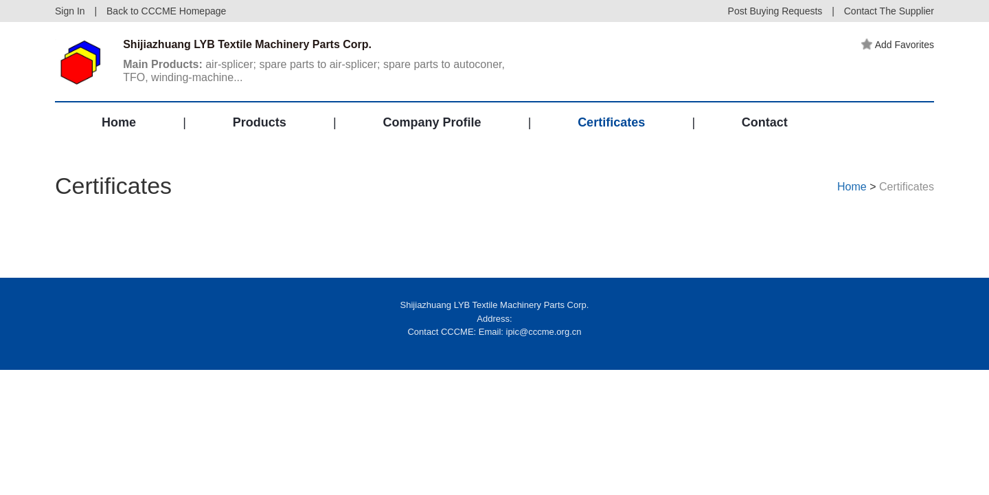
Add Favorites (897, 44)
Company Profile (432, 122)
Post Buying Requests (775, 11)
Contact (765, 122)
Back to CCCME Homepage (166, 11)
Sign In (70, 11)
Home (119, 122)
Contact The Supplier (889, 11)
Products (259, 122)
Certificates (611, 122)
